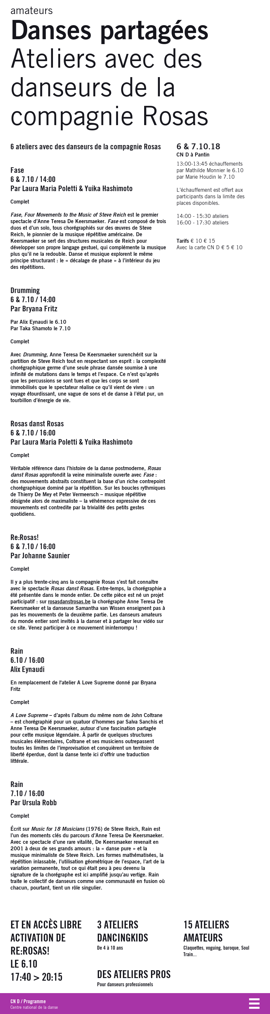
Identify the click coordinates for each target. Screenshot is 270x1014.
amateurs (31, 11)
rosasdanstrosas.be (69, 601)
